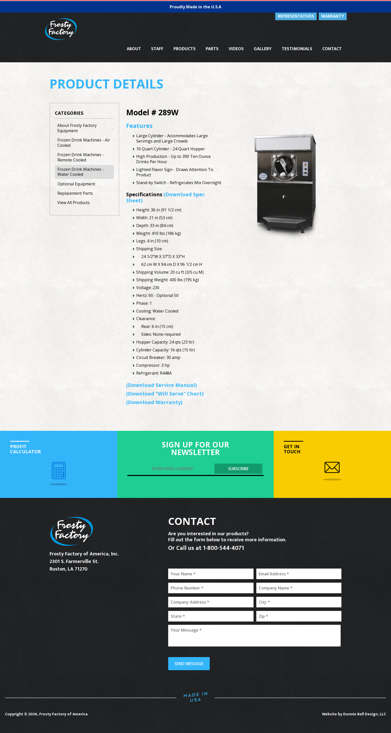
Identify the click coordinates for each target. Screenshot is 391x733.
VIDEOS (236, 49)
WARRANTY (332, 16)
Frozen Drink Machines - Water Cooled (80, 171)
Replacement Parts (75, 193)
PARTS (212, 49)
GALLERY (263, 49)
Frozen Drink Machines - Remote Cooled (80, 157)
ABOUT (134, 49)
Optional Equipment (76, 184)
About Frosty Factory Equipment (77, 128)
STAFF (157, 49)
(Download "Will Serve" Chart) (165, 393)
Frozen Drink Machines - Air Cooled (83, 142)
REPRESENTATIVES (296, 16)
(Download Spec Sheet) (165, 197)
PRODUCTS (184, 49)
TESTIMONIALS (297, 49)
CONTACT (332, 49)
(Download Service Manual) (161, 385)
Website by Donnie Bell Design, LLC (354, 714)
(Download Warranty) (154, 402)
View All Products (73, 202)
